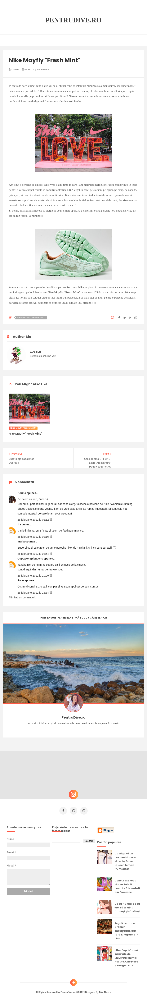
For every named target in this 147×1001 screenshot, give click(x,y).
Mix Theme (105, 990)
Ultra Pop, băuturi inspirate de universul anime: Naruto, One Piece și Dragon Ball (126, 956)
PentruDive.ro (74, 20)
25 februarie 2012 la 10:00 (33, 575)
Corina (22, 493)
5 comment (41, 69)
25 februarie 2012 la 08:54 (33, 553)
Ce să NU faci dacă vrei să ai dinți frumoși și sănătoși (127, 906)
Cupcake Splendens (30, 558)
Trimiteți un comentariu (22, 597)
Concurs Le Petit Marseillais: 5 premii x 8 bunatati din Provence (127, 885)
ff (18, 524)
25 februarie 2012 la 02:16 (33, 536)
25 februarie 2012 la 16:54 (33, 592)
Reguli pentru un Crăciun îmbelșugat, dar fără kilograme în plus (126, 929)
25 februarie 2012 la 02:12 (33, 519)
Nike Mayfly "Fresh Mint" (31, 317)
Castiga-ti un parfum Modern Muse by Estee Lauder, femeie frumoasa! (125, 859)
